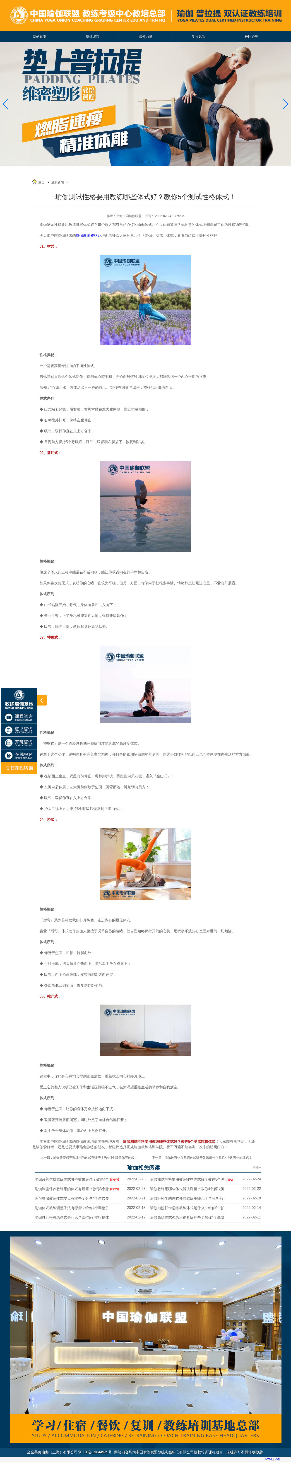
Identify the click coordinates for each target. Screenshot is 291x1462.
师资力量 (145, 36)
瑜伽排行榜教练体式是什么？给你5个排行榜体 (72, 1217)
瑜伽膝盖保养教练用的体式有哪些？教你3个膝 (77, 1189)
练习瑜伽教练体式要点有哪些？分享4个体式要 (72, 1198)
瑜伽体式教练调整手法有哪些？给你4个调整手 (72, 1208)
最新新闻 (57, 182)
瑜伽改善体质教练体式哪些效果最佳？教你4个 (77, 1179)
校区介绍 (251, 36)
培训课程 (92, 36)
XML (278, 1459)
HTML (269, 1459)
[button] (286, 104)
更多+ (257, 1167)
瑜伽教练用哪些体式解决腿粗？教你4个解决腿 (187, 1189)
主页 (41, 182)
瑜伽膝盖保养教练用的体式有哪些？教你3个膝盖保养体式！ (95, 1157)
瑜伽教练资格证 (88, 235)
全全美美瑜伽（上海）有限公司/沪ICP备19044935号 (69, 1452)
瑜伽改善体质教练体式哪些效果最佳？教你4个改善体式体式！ (208, 1157)
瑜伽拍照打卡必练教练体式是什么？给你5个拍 (187, 1208)
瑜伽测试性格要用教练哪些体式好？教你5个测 (192, 1179)
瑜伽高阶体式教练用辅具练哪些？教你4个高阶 (187, 1217)
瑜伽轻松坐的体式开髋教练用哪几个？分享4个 (187, 1198)
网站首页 (39, 36)
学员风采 (198, 36)
